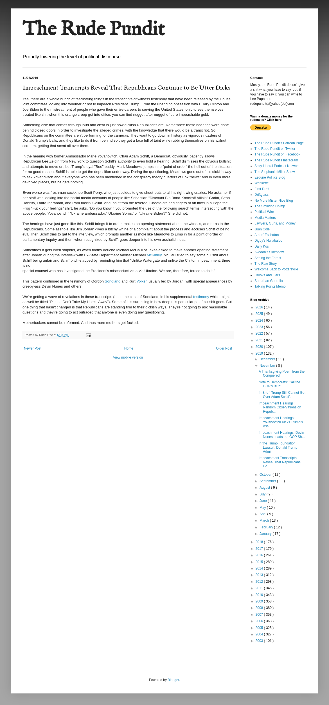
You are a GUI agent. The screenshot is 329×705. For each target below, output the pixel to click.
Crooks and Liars (267, 275)
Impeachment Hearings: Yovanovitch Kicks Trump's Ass (281, 422)
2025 (260, 314)
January (266, 534)
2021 (260, 340)
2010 (260, 595)
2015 (260, 562)
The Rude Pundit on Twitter (274, 149)
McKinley (154, 255)
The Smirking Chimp (269, 206)
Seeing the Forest (267, 258)
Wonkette (261, 183)
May (263, 508)
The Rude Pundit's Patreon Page (279, 143)
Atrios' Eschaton (266, 235)
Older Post (224, 348)
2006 (260, 621)
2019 (260, 353)
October (266, 475)
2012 (260, 582)
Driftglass (261, 195)
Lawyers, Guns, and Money (275, 223)
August (265, 488)
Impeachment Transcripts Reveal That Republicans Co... (280, 462)
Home (128, 348)
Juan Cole (262, 229)
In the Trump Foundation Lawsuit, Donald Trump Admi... (278, 447)
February (267, 527)
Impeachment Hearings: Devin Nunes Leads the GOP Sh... (282, 435)
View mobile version (128, 357)
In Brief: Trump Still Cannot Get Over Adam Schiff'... (282, 395)
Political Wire (264, 212)
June (264, 501)
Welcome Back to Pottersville (276, 269)
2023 (260, 327)
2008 (260, 608)
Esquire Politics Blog (269, 177)
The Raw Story (265, 264)
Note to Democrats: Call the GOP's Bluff (279, 384)
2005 (260, 628)
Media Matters (265, 218)
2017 (260, 549)
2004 (260, 634)
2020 (260, 347)
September (268, 481)
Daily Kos (261, 246)
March (265, 520)
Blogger (173, 680)
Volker (141, 281)
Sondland (113, 281)
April (263, 514)
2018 (260, 542)
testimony (201, 297)
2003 (260, 641)
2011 (260, 588)
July (263, 494)
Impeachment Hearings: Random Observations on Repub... (280, 407)
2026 (260, 307)
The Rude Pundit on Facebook (277, 154)
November (268, 366)
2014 (260, 568)
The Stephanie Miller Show (274, 172)
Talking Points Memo (270, 286)
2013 (260, 575)
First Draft (261, 189)
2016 (260, 555)
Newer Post (32, 348)
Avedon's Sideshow (269, 252)
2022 (260, 333)
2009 (260, 601)
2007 (260, 615)
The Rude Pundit (93, 29)
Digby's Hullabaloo (268, 241)
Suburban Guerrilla (268, 281)
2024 (260, 321)
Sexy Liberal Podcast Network (276, 166)
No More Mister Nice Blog (273, 201)
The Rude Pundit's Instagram (276, 160)
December (268, 359)
